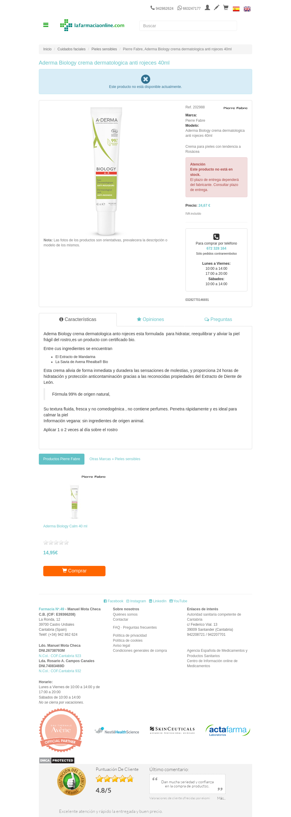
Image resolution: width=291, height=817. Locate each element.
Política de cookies (128, 640)
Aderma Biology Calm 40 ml (65, 526)
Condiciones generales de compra (140, 651)
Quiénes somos (125, 614)
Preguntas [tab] (218, 319)
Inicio (47, 49)
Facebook (113, 601)
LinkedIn (158, 601)
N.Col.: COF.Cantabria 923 (60, 656)
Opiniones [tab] (150, 319)
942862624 (162, 9)
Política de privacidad (130, 635)
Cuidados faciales (71, 49)
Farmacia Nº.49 (51, 609)
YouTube (178, 601)
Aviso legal (121, 645)
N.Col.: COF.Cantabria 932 (60, 671)
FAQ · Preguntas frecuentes (135, 627)
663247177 (189, 9)
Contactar (120, 619)
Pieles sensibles (104, 49)
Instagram (136, 601)
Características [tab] (77, 319)
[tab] (61, 459)
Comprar (74, 570)
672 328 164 (216, 248)
